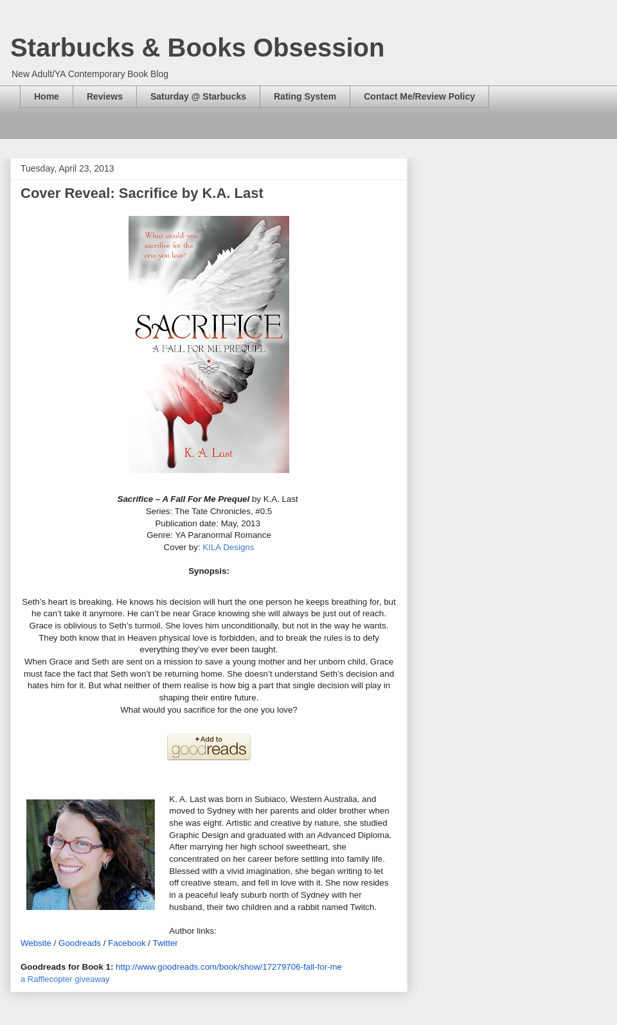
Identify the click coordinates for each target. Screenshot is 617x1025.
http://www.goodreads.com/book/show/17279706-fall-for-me (229, 967)
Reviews (105, 96)
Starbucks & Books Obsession (197, 47)
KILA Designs (228, 547)
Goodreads (79, 943)
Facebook (127, 943)
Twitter (165, 943)
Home (46, 96)
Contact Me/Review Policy (419, 96)
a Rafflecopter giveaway (65, 979)
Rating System (305, 96)
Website (36, 943)
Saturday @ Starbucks (198, 96)
